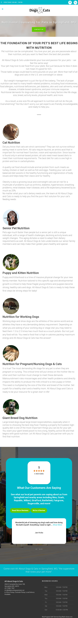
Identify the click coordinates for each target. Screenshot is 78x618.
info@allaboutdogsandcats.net (14, 589)
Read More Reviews (20, 510)
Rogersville (33, 503)
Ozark (61, 497)
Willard (27, 500)
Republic (18, 500)
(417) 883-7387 (10, 587)
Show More (57, 524)
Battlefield (47, 500)
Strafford (36, 500)
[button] (36, 548)
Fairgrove (58, 500)
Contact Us (38, 29)
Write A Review (39, 510)
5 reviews (39, 474)
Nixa (54, 497)
